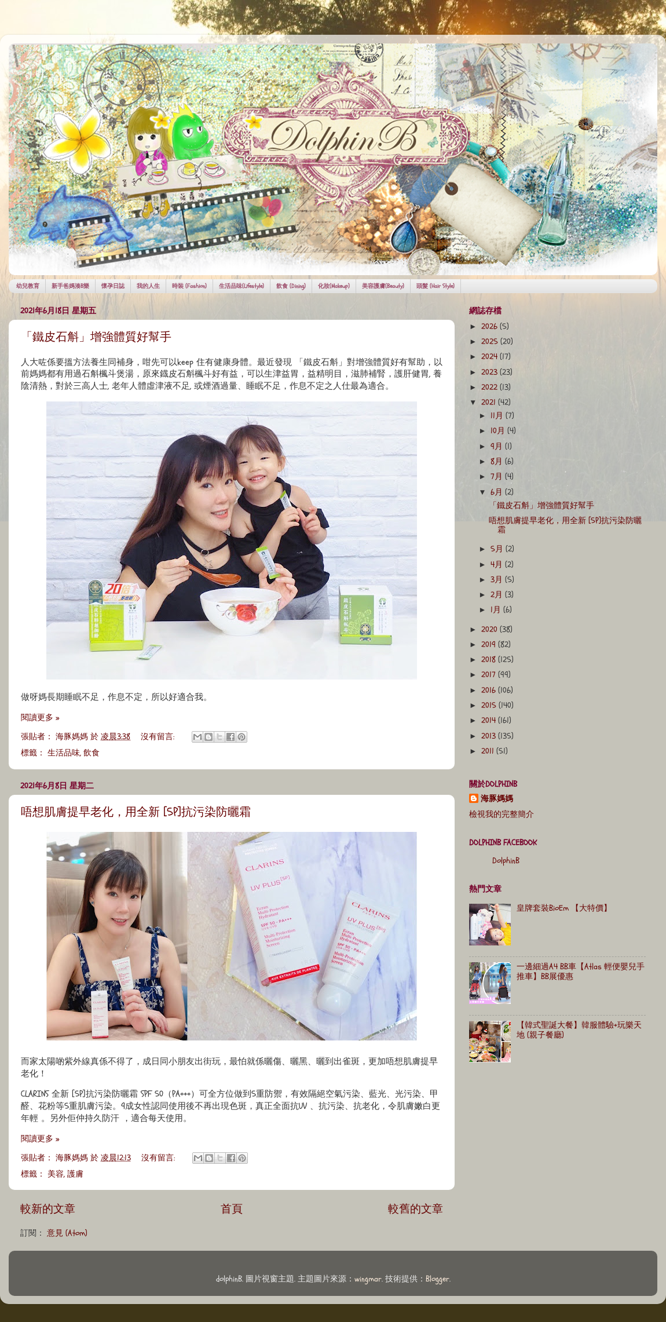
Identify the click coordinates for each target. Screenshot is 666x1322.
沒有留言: (159, 737)
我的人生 (148, 286)
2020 (490, 630)
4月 (498, 565)
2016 (489, 690)
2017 (489, 675)
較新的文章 (47, 1209)
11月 (498, 416)
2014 (489, 720)
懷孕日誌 (113, 286)
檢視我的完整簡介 (501, 814)
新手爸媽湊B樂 (70, 286)
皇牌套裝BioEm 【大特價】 (564, 908)
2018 (489, 660)
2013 (489, 736)
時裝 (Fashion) (189, 286)
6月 (498, 492)
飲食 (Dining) (291, 286)
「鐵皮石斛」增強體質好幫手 (96, 337)
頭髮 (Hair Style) (435, 286)
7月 (498, 477)
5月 (498, 549)
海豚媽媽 (497, 799)
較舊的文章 (415, 1209)
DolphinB (505, 861)
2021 (489, 402)
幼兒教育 (27, 286)
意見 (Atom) (67, 1233)
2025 (490, 342)
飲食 (91, 753)
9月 (498, 446)
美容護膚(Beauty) (383, 286)
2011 (488, 751)
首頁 (232, 1209)
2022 (490, 387)
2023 (490, 372)
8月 (498, 462)
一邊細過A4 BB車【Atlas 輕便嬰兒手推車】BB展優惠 (581, 971)
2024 (490, 357)
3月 (498, 580)
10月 (499, 431)
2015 (490, 705)
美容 (55, 1174)
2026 (490, 327)
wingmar (368, 1279)
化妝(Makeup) (334, 286)
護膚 (75, 1174)
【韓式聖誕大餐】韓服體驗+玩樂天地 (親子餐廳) (579, 1030)
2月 (498, 595)
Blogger (437, 1279)
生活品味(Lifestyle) (241, 286)
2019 (489, 645)
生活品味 (63, 753)
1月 (497, 610)
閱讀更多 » (40, 718)
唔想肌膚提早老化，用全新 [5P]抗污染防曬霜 (136, 812)
